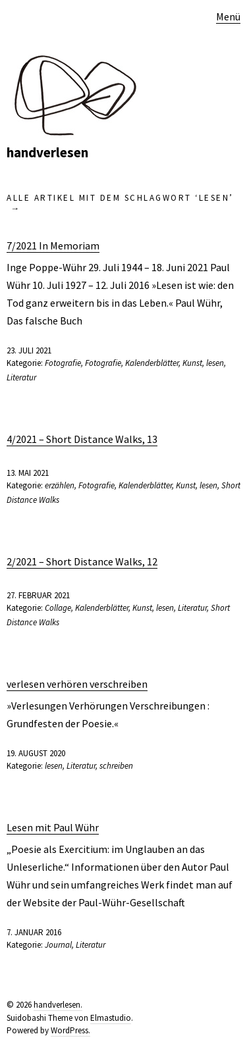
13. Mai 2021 (28, 472)
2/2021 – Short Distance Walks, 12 (82, 561)
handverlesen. (58, 1004)
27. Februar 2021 (38, 595)
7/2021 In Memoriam (53, 245)
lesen (215, 363)
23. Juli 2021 (29, 350)
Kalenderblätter (151, 363)
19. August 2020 (36, 753)
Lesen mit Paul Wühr (53, 827)
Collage (58, 607)
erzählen (59, 485)
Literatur (21, 377)
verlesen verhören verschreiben (77, 683)
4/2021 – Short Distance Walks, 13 (82, 439)
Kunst (192, 363)
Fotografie (63, 363)
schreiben (116, 765)
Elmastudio (110, 1017)
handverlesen (47, 152)
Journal (58, 944)
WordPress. (70, 1030)
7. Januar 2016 (34, 932)
